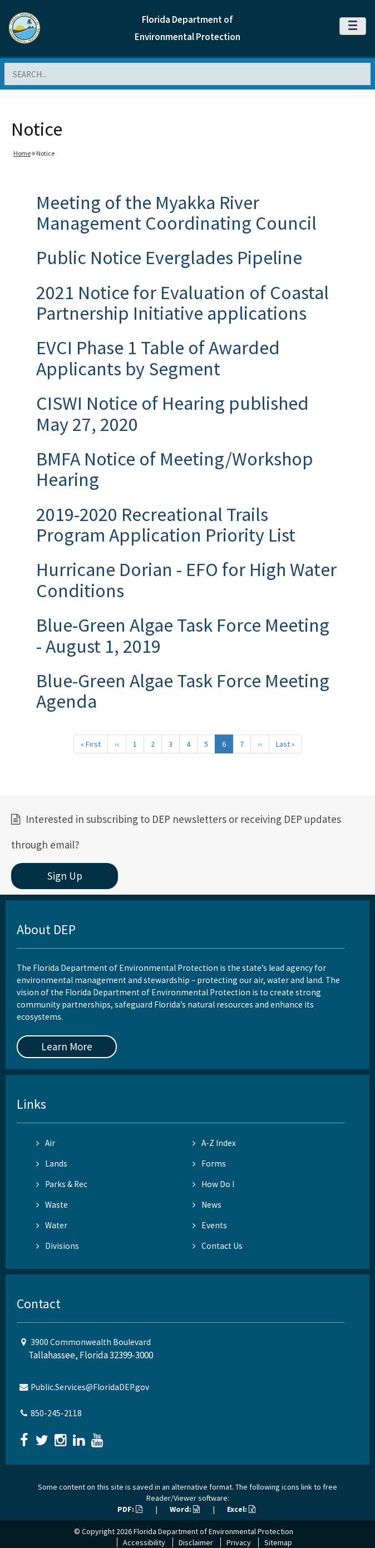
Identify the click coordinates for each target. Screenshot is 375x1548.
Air (45, 1143)
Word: (185, 1509)
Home (22, 153)
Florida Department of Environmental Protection (213, 1531)
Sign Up (64, 875)
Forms (209, 1163)
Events (210, 1225)
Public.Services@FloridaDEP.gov (90, 1387)
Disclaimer (196, 1542)
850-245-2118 (56, 1413)
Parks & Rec (61, 1184)
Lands (51, 1163)
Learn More (66, 1046)
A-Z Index (214, 1143)
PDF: (129, 1509)
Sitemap (278, 1542)
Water (51, 1225)
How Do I (213, 1184)
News (207, 1204)
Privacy (238, 1542)
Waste (52, 1204)
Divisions (57, 1246)
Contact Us (218, 1246)
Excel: (241, 1509)
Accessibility (144, 1542)
